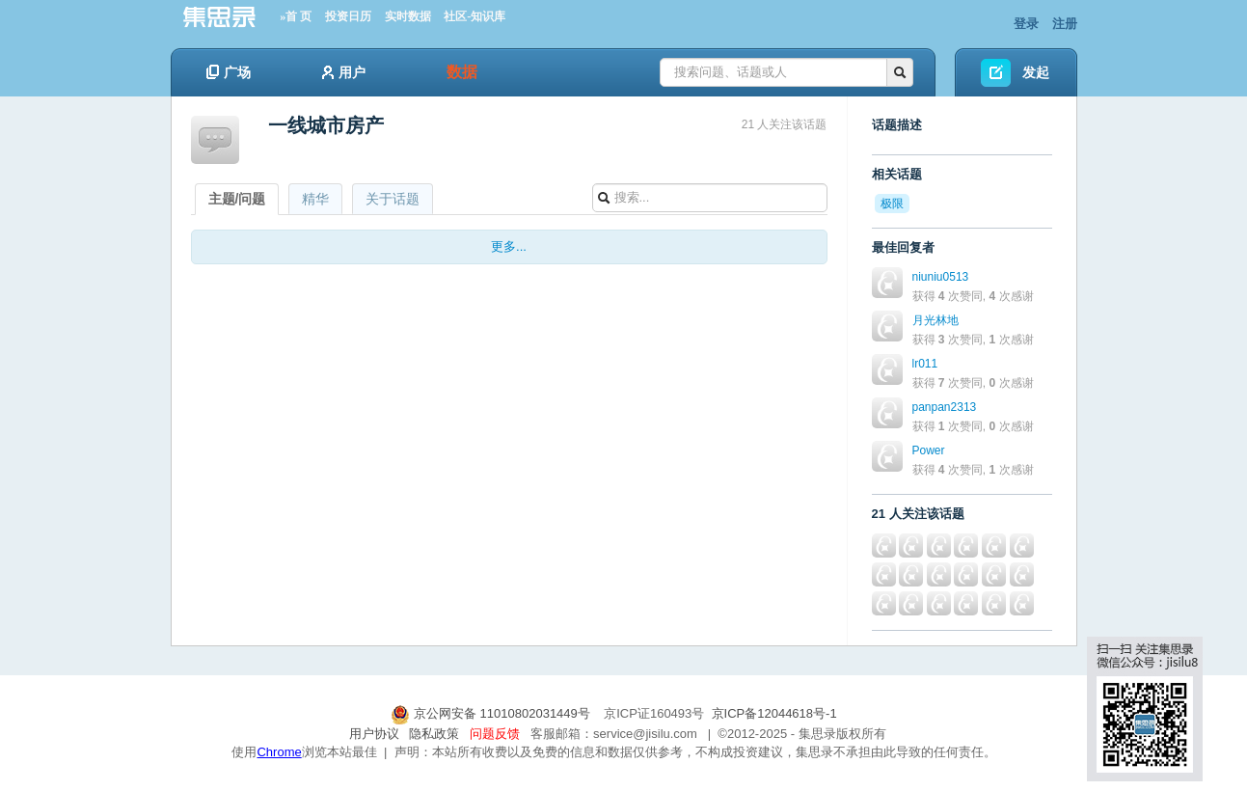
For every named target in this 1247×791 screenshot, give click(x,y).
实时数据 (408, 16)
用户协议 (374, 733)
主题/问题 (237, 198)
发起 (1035, 72)
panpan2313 (944, 407)
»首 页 (296, 16)
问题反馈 (495, 733)
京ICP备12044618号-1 (774, 713)
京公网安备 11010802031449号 (492, 713)
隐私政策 (434, 733)
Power (928, 450)
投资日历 (348, 16)
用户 (344, 72)
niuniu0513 (940, 277)
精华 (315, 198)
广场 (228, 72)
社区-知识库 (474, 16)
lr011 (925, 363)
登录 (1026, 23)
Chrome (279, 752)
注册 (1064, 23)
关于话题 (393, 198)
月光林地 (935, 320)
